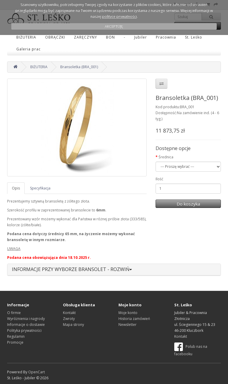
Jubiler (140, 37)
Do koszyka (188, 204)
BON (110, 37)
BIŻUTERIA (26, 37)
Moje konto (127, 312)
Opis (16, 188)
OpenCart (36, 372)
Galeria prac (28, 49)
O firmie (14, 312)
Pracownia (166, 37)
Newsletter (127, 324)
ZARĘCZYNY (85, 37)
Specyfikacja (40, 188)
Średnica (166, 157)
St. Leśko (193, 37)
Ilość (159, 178)
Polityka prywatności (24, 330)
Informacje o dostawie (26, 324)
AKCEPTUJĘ (114, 26)
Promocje (15, 342)
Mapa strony (73, 324)
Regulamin (16, 336)
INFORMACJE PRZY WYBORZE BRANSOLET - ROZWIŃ (72, 269)
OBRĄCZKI (55, 37)
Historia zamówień (134, 318)
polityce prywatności (119, 16)
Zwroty (69, 318)
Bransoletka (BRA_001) (79, 66)
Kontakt (69, 312)
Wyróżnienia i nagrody (26, 318)
